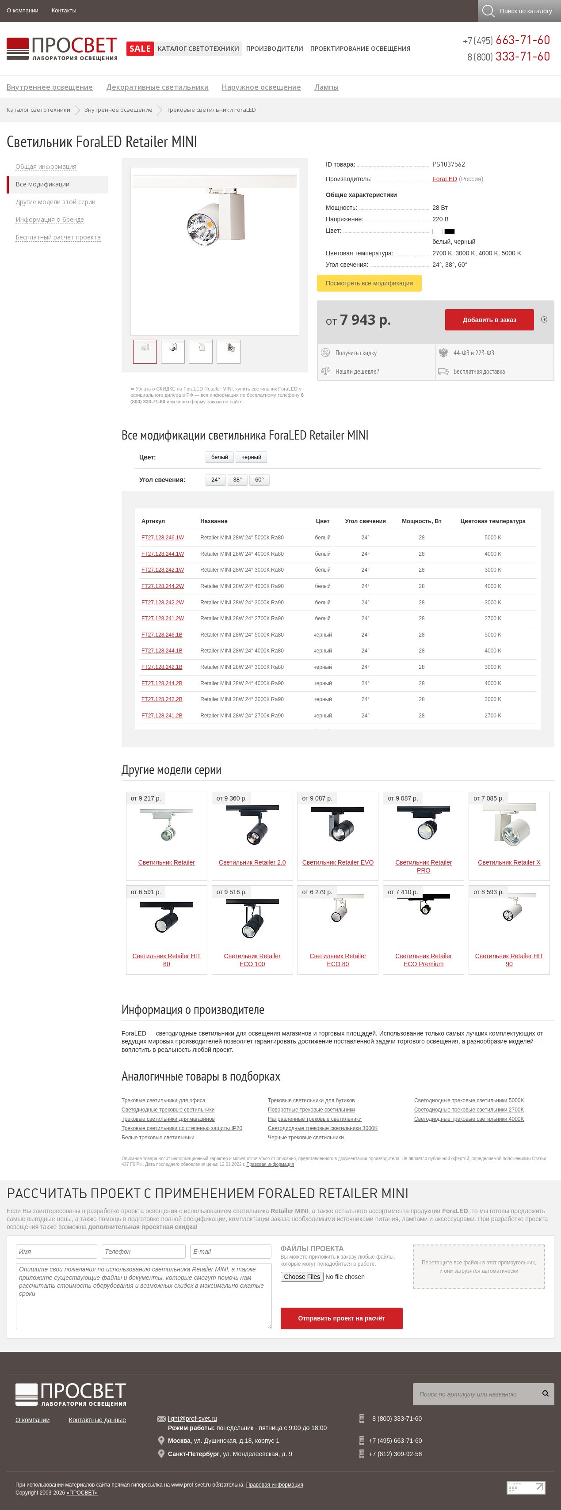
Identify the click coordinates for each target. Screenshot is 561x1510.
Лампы (326, 86)
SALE (140, 48)
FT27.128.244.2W (162, 586)
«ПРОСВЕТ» (82, 1493)
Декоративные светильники (157, 86)
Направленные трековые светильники (315, 1119)
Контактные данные (97, 1419)
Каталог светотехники (198, 48)
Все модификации (42, 184)
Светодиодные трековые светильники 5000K (469, 1100)
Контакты (64, 10)
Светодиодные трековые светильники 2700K (469, 1110)
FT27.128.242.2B (162, 699)
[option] (215, 251)
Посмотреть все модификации (369, 283)
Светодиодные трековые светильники (168, 1110)
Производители (274, 48)
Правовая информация (270, 1164)
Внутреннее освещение (50, 86)
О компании (22, 10)
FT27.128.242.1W (162, 570)
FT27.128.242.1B (162, 667)
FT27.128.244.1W (162, 554)
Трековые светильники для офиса (163, 1100)
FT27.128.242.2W (162, 602)
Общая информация (45, 167)
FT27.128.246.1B (162, 635)
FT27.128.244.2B (162, 683)
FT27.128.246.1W (162, 538)
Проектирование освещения (360, 48)
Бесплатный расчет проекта (58, 237)
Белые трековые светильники (158, 1137)
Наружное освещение (261, 86)
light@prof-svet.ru (192, 1418)
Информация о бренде (49, 220)
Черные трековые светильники (306, 1137)
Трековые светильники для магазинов (168, 1119)
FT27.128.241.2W (162, 618)
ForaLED (444, 178)
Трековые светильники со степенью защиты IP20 (182, 1128)
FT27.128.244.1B (162, 651)
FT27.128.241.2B (162, 716)
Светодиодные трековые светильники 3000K (323, 1128)
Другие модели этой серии (55, 202)
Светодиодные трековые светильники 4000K (469, 1119)
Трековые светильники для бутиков (311, 1100)
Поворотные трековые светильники (311, 1110)
